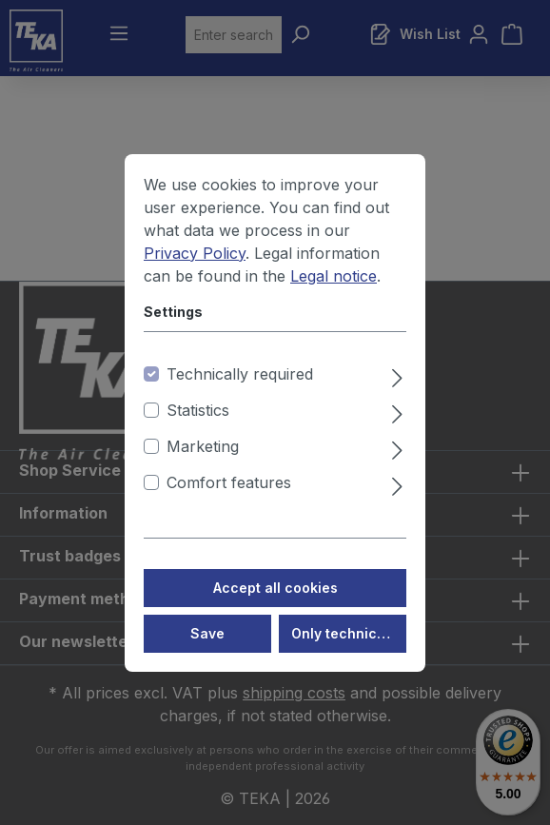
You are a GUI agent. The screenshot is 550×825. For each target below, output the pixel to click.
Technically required (240, 393)
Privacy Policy (195, 273)
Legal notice (333, 295)
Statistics (198, 430)
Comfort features (229, 502)
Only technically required (348, 653)
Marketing (203, 466)
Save (207, 653)
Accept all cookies (275, 607)
